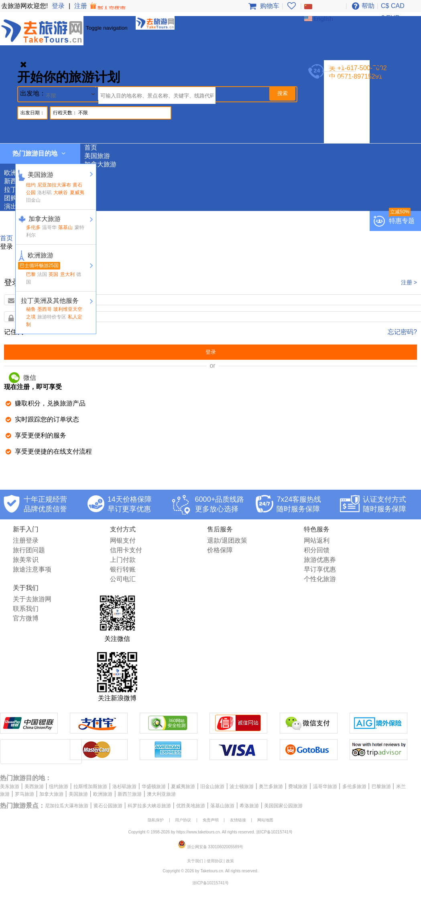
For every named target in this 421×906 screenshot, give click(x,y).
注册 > (409, 282)
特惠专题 (402, 220)
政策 (230, 861)
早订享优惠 (320, 569)
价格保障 (220, 550)
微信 (22, 377)
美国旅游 (341, 88)
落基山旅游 (222, 806)
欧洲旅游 (341, 104)
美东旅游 (9, 786)
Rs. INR (392, 29)
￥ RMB (391, 42)
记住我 (13, 331)
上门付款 (123, 559)
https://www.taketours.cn (198, 832)
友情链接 (238, 820)
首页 (90, 147)
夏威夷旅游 (183, 786)
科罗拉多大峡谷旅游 (149, 806)
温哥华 (49, 227)
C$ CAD (393, 5)
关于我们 (195, 861)
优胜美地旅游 (190, 806)
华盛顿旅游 (154, 786)
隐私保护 (156, 820)
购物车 (262, 5)
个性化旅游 (320, 579)
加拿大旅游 (344, 96)
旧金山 (33, 200)
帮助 (362, 5)
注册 (100, 5)
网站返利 (316, 540)
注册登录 (26, 540)
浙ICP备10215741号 (274, 832)
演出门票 (341, 138)
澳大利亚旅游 (161, 794)
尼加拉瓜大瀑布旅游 (66, 806)
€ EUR (390, 17)
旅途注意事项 (32, 569)
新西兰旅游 (344, 113)
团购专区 (341, 130)
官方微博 (26, 618)
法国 (42, 274)
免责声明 (211, 820)
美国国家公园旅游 (283, 806)
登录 (58, 5)
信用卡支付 (126, 550)
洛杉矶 (44, 192)
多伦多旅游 (354, 786)
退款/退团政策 (227, 540)
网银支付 (123, 540)
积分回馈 (316, 550)
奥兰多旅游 (271, 786)
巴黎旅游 (381, 786)
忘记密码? (402, 331)
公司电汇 (123, 579)
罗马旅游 (24, 794)
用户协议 (183, 820)
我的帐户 (341, 79)
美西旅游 (34, 786)
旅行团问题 (29, 550)
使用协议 (215, 861)
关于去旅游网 (32, 599)
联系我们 (26, 608)
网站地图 (265, 820)
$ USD (390, 54)
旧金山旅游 (212, 786)
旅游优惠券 (320, 559)
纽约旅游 (58, 786)
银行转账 (123, 569)
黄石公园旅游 (108, 806)
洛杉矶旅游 (124, 786)
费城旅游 (297, 786)
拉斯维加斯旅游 (90, 786)
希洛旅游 (249, 806)
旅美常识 (26, 559)
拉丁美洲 (341, 121)
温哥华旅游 (325, 786)
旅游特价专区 (51, 317)
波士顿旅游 (242, 786)
